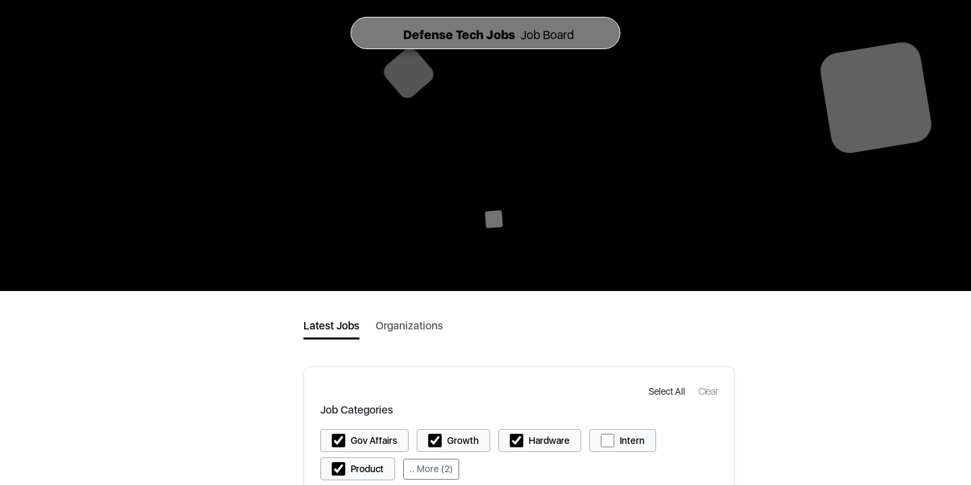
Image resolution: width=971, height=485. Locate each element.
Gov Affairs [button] (374, 440)
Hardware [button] (549, 440)
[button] (668, 391)
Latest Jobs (331, 325)
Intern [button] (632, 440)
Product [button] (367, 468)
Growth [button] (463, 440)
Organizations (409, 325)
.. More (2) (431, 468)
